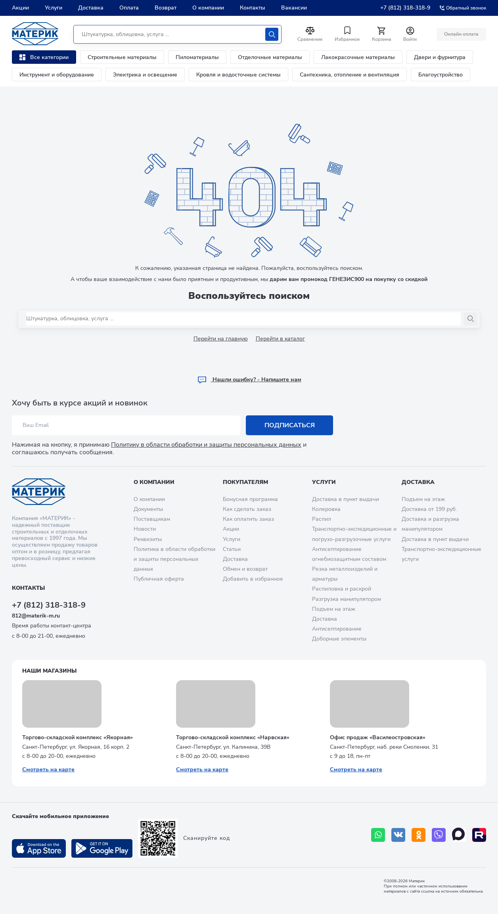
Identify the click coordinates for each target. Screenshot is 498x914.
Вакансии (294, 7)
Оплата (129, 7)
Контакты (252, 7)
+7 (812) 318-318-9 (405, 7)
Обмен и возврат (245, 569)
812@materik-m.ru (36, 616)
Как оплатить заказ (248, 519)
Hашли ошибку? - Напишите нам (249, 379)
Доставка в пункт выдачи (345, 499)
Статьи (232, 549)
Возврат (165, 7)
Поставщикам (152, 519)
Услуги (53, 7)
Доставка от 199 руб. (429, 509)
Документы (148, 509)
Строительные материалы (122, 57)
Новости (145, 529)
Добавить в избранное (253, 579)
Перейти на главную (220, 338)
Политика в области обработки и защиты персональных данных (174, 559)
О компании (208, 7)
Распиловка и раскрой (341, 589)
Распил (321, 519)
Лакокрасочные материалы (358, 57)
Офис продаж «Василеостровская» (377, 737)
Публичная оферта (159, 579)
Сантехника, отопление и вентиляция (349, 74)
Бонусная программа (250, 499)
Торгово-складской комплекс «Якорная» (77, 737)
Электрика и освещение (145, 74)
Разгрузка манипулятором (346, 599)
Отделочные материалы (270, 57)
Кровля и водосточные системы (238, 74)
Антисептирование (337, 629)
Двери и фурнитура (439, 57)
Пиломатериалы (197, 57)
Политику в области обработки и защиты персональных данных (206, 444)
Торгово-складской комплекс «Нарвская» (232, 737)
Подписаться (289, 425)
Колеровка (326, 509)
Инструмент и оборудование (56, 74)
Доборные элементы (339, 638)
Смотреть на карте (48, 769)
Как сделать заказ (247, 509)
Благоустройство (440, 74)
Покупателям (245, 482)
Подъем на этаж (333, 609)
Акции (20, 7)
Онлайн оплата (461, 34)
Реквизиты (148, 539)
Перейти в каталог (280, 338)
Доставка (90, 7)
